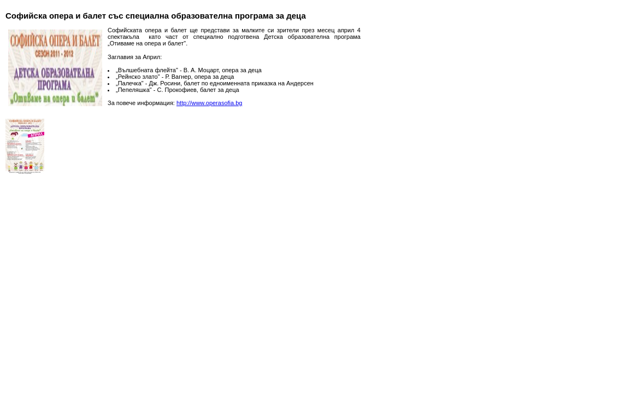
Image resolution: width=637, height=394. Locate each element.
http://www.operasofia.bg (209, 103)
